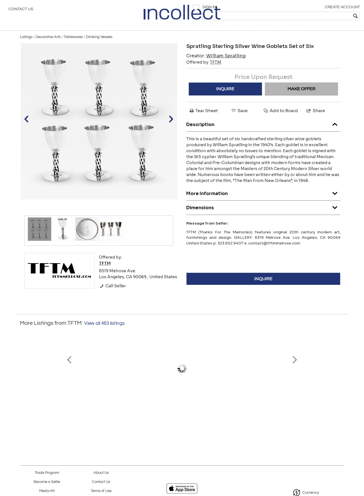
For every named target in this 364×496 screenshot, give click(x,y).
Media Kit (47, 491)
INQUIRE (225, 95)
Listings (26, 43)
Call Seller (112, 292)
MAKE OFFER (301, 95)
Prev (24, 378)
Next (340, 378)
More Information (263, 198)
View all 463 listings (104, 329)
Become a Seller (47, 482)
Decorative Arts (48, 43)
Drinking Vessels (99, 43)
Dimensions (263, 212)
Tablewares (73, 43)
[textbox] (319, 16)
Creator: (216, 62)
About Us (101, 473)
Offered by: (203, 68)
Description (263, 129)
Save (239, 117)
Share (315, 117)
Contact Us (21, 10)
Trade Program (47, 473)
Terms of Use (101, 491)
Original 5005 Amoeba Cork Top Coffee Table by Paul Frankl (180, 407)
